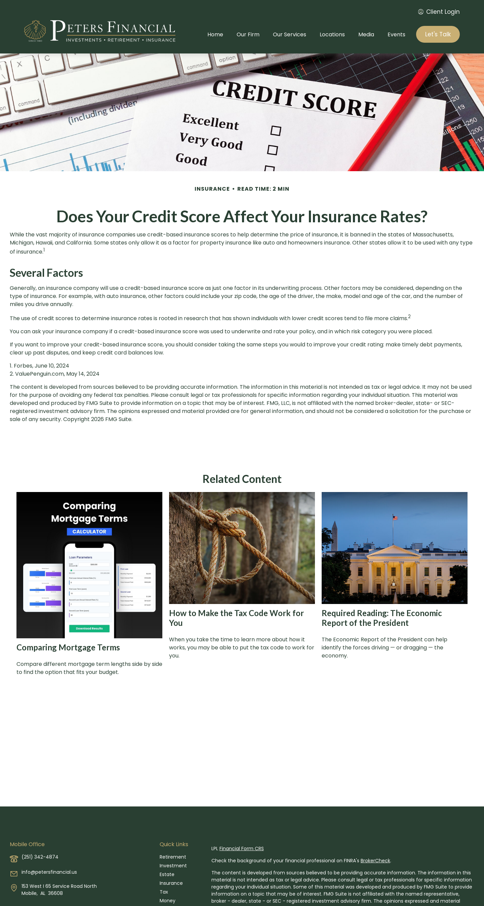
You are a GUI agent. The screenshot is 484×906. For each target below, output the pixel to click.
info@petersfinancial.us (49, 872)
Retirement (173, 857)
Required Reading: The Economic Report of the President (382, 618)
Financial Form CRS (241, 848)
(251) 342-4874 (40, 857)
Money (167, 900)
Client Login (439, 12)
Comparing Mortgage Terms (68, 647)
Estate (167, 874)
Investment (173, 865)
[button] (215, 34)
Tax (164, 892)
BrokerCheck (375, 860)
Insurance (171, 883)
